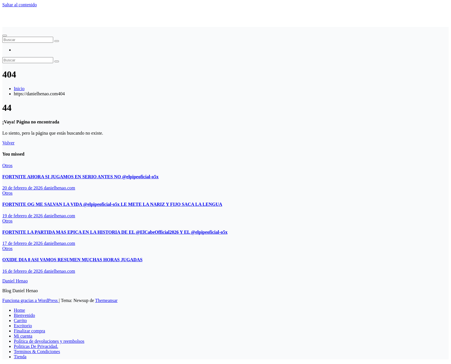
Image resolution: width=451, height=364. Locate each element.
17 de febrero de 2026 (23, 243)
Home (19, 310)
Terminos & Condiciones (37, 351)
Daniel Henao (15, 14)
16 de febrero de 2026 (23, 271)
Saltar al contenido (19, 4)
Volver (8, 142)
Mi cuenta (23, 336)
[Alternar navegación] (4, 35)
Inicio (19, 88)
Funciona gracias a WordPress (30, 300)
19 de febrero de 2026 (23, 215)
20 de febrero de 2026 (23, 187)
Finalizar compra (29, 330)
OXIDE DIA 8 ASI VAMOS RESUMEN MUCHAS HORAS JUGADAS (72, 259)
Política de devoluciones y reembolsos (49, 341)
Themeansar (106, 300)
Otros (7, 165)
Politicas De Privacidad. (36, 346)
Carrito (20, 320)
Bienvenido (24, 315)
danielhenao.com (59, 187)
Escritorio (23, 325)
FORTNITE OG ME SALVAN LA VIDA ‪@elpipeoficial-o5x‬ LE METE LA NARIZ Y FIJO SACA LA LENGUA (112, 204)
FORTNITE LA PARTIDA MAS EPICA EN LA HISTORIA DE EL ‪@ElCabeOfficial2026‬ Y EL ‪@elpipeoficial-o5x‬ (115, 232)
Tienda (20, 356)
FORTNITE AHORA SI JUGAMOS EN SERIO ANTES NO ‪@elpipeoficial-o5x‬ (80, 176)
